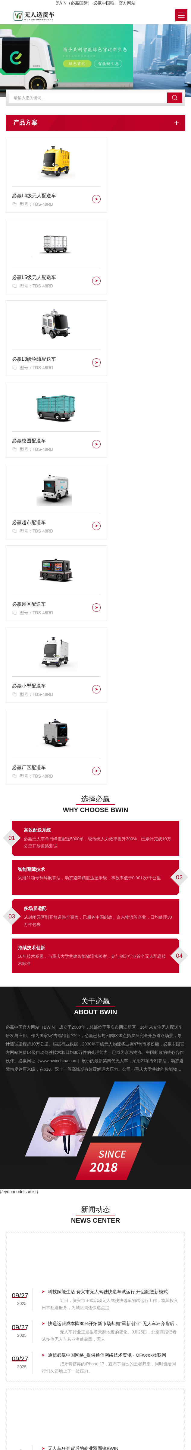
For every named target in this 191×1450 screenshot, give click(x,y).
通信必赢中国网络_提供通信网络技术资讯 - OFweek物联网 (107, 1036)
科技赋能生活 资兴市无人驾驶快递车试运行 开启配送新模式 (108, 973)
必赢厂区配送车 (121, 442)
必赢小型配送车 (29, 442)
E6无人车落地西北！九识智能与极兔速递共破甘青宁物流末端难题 (113, 1161)
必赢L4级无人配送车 (34, 200)
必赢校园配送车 (121, 281)
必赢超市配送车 (29, 361)
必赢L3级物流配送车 (34, 281)
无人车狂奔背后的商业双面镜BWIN (83, 1130)
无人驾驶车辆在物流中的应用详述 (82, 1193)
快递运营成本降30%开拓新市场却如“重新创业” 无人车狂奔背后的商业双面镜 (113, 1005)
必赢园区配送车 (121, 361)
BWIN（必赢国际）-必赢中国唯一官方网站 (95, 3)
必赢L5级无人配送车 (127, 200)
